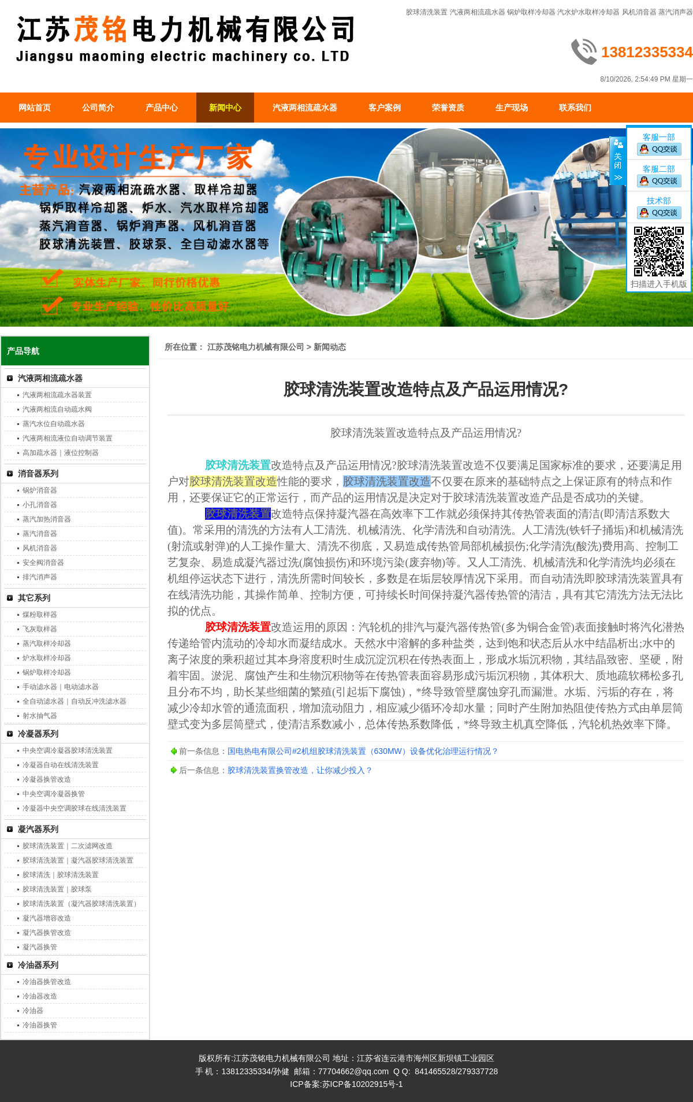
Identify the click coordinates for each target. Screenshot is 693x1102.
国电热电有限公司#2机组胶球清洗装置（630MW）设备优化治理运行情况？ (363, 751)
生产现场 (511, 107)
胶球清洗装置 (427, 12)
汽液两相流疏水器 (477, 12)
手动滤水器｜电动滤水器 (61, 687)
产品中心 (162, 107)
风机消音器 (639, 12)
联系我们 (575, 107)
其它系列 (34, 597)
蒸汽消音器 (40, 534)
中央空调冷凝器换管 (54, 794)
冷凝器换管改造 (47, 779)
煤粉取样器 (40, 615)
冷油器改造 (40, 996)
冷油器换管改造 (47, 982)
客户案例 (384, 107)
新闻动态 (330, 347)
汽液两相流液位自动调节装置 (68, 438)
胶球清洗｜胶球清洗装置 (61, 875)
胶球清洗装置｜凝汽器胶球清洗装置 (78, 860)
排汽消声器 (40, 577)
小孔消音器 (40, 505)
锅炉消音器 (40, 490)
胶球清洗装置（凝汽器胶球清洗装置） (81, 904)
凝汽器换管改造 (47, 933)
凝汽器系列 (38, 829)
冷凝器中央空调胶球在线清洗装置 (74, 808)
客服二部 (659, 168)
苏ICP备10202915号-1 (362, 1084)
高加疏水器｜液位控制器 (61, 453)
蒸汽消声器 (675, 12)
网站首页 (34, 107)
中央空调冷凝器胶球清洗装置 (68, 750)
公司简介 (98, 107)
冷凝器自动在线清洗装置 (61, 765)
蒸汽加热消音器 (47, 519)
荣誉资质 (448, 107)
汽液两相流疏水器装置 (57, 395)
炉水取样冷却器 (47, 658)
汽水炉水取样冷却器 (588, 12)
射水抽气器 (40, 716)
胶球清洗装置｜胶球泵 (57, 889)
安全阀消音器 (43, 563)
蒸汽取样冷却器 (47, 643)
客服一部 (659, 137)
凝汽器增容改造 (47, 918)
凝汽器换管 (40, 947)
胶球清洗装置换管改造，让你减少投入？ (300, 770)
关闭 (617, 160)
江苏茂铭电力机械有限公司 (255, 347)
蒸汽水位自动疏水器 (54, 424)
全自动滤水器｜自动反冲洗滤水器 (74, 701)
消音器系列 (38, 473)
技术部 (659, 200)
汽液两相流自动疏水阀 (57, 409)
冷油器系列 (38, 965)
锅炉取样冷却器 (531, 12)
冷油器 (33, 1011)
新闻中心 (225, 107)
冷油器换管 (40, 1025)
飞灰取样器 (40, 629)
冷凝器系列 (38, 733)
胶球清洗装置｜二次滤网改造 (68, 846)
